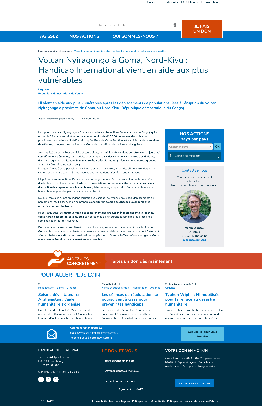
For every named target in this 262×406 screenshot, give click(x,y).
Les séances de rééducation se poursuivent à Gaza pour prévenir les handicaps (130, 299)
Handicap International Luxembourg (55, 51)
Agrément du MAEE (131, 389)
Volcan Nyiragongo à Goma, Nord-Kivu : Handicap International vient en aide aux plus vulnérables (120, 51)
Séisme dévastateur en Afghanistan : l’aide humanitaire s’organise (59, 299)
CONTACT (46, 401)
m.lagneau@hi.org (194, 240)
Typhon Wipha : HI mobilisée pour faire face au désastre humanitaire (192, 299)
